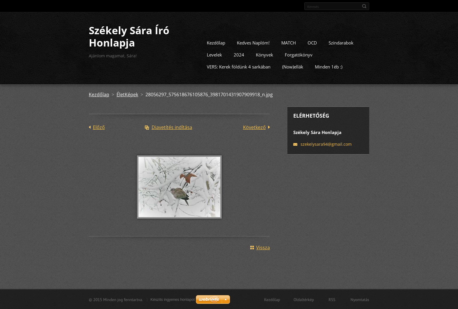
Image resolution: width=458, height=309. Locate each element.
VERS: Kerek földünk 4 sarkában (238, 66)
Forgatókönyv (299, 54)
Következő (254, 127)
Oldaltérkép (304, 299)
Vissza (263, 247)
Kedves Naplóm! (253, 42)
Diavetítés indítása (172, 127)
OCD (312, 42)
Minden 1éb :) (328, 66)
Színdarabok (341, 42)
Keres (364, 6)
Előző (99, 127)
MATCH (288, 42)
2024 (239, 54)
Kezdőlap (216, 42)
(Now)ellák (292, 66)
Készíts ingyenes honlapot (172, 299)
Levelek (214, 54)
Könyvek (264, 54)
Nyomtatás (360, 299)
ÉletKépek (127, 94)
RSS (332, 299)
